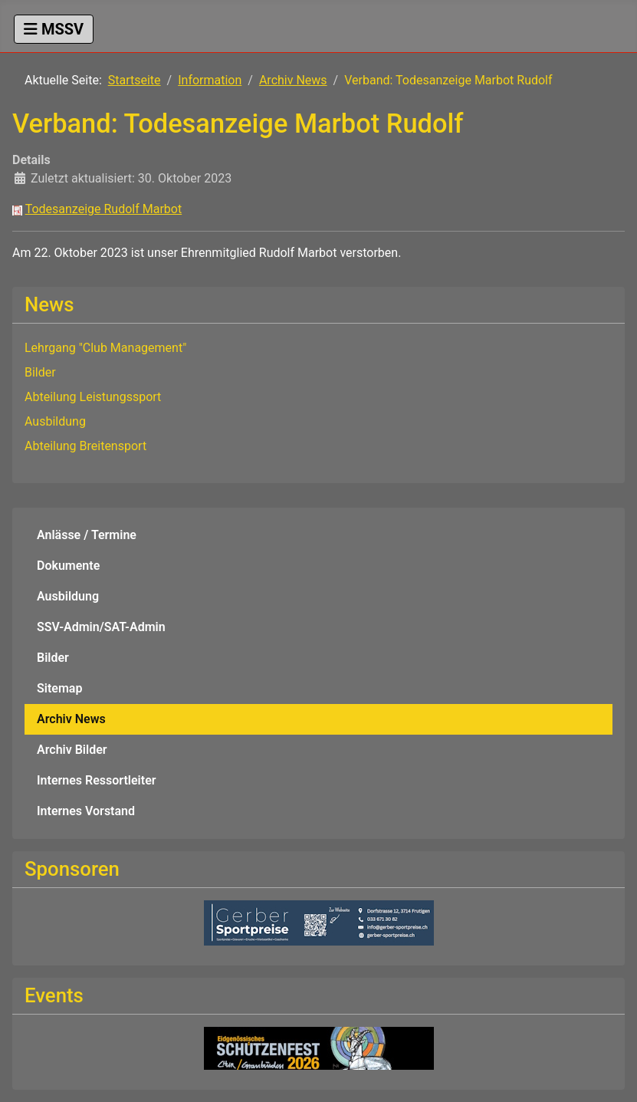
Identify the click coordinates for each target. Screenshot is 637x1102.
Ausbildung (68, 596)
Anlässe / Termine (86, 535)
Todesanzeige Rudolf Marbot (103, 209)
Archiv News (71, 719)
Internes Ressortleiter (96, 780)
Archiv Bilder (72, 749)
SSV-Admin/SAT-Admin (101, 627)
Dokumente (68, 565)
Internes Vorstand (86, 811)
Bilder (53, 657)
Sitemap (59, 688)
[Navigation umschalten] (54, 29)
